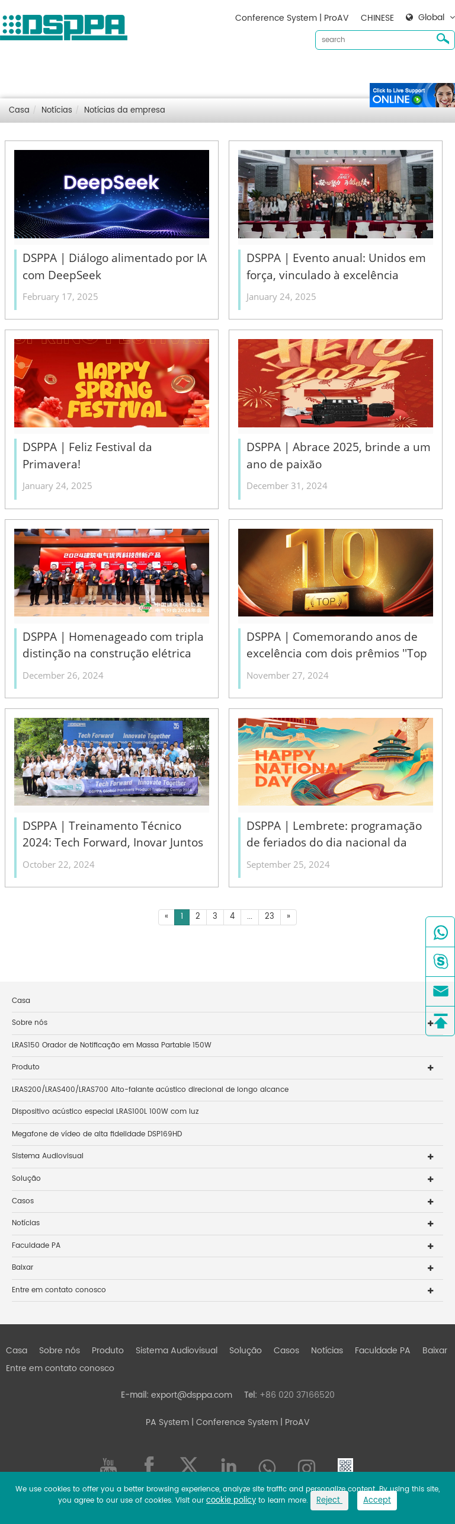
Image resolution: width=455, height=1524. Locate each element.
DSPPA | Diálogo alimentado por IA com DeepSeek (115, 266)
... (249, 916)
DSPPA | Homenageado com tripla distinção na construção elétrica (113, 645)
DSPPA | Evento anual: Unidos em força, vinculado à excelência (336, 266)
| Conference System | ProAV (249, 1422)
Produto (108, 71)
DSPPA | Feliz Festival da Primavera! (87, 455)
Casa (16, 71)
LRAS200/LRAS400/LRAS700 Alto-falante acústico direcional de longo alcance (150, 1089)
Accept (377, 1500)
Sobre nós (59, 71)
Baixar (367, 71)
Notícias (327, 71)
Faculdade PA (36, 1245)
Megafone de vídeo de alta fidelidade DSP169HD (97, 1134)
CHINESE (377, 18)
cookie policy (231, 1500)
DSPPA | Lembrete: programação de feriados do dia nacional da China (334, 834)
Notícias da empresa (124, 110)
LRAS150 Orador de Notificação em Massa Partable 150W (112, 1045)
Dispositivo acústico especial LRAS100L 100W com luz (105, 1111)
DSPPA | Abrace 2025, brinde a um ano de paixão (338, 455)
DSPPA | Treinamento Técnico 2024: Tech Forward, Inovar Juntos (113, 834)
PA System (167, 1422)
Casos (286, 71)
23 (269, 916)
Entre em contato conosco (60, 90)
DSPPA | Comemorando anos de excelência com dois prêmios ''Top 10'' (336, 645)
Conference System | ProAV (292, 18)
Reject (329, 1500)
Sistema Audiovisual (176, 71)
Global (431, 18)
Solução (245, 71)
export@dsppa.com (191, 1395)
